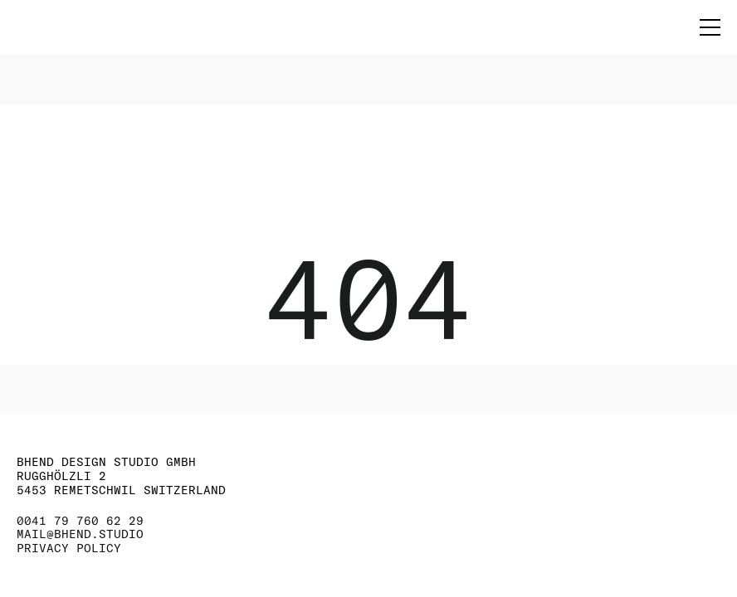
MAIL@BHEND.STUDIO (80, 534)
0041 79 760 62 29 (80, 521)
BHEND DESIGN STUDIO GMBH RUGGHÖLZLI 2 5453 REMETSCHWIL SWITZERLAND (121, 476)
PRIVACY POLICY (69, 548)
